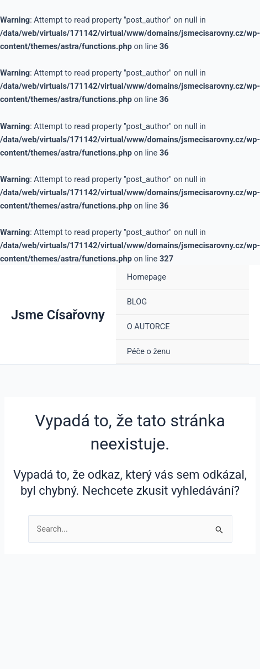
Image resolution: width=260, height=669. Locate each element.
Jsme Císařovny (58, 315)
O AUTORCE (148, 326)
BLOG (137, 302)
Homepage (146, 277)
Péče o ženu (149, 351)
